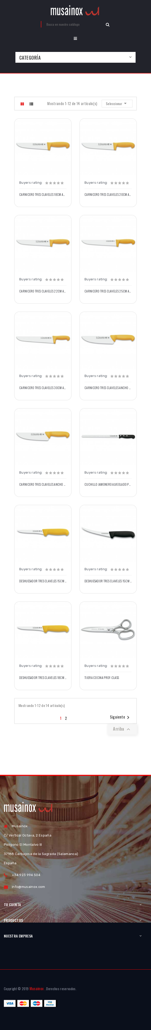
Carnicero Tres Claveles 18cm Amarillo (43, 194)
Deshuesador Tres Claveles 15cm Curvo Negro (108, 581)
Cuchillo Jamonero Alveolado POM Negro (108, 484)
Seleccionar (117, 103)
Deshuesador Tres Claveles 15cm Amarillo (43, 581)
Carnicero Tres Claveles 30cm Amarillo (43, 388)
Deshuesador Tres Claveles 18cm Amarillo (43, 678)
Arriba (122, 729)
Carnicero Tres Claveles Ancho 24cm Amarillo (43, 484)
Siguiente (120, 717)
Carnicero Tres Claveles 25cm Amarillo (108, 291)
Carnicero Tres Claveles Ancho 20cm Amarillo (108, 388)
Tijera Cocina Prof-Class (101, 678)
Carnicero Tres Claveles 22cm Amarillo (43, 291)
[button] (75, 38)
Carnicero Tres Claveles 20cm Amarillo (108, 194)
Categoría (30, 57)
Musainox (37, 988)
